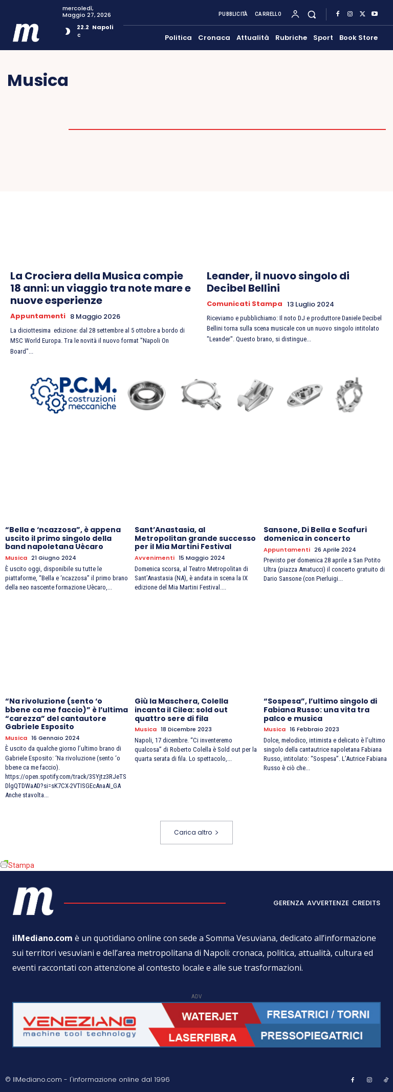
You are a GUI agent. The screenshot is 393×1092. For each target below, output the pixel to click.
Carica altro (196, 831)
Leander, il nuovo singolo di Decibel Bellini (278, 282)
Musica (16, 558)
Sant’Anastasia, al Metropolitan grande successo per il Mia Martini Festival (195, 538)
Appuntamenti (38, 316)
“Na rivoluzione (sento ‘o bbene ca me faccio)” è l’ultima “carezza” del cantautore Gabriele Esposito (66, 714)
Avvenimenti (154, 558)
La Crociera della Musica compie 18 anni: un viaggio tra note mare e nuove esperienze (100, 288)
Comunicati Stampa (244, 304)
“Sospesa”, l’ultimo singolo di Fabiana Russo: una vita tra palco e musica (320, 710)
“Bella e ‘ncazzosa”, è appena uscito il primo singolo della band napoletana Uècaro (63, 538)
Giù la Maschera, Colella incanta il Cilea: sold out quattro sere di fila (181, 710)
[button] (312, 14)
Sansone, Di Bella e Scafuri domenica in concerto (315, 534)
